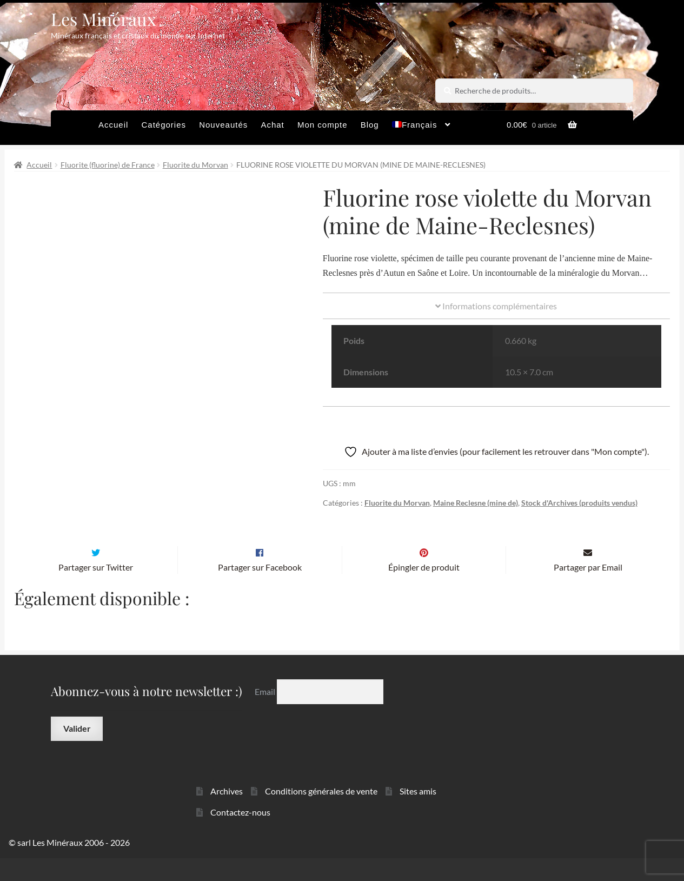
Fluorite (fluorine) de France (108, 164)
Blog (370, 124)
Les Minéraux (103, 18)
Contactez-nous (240, 835)
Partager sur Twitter (95, 590)
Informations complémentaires (496, 306)
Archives (226, 814)
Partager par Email (588, 590)
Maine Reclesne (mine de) (475, 502)
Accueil (113, 124)
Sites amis (418, 814)
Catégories (163, 124)
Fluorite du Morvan (195, 164)
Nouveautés (223, 124)
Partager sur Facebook (260, 590)
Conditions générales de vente (321, 814)
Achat (272, 124)
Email (266, 714)
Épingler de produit (424, 590)
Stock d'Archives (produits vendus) (579, 502)
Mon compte (322, 124)
